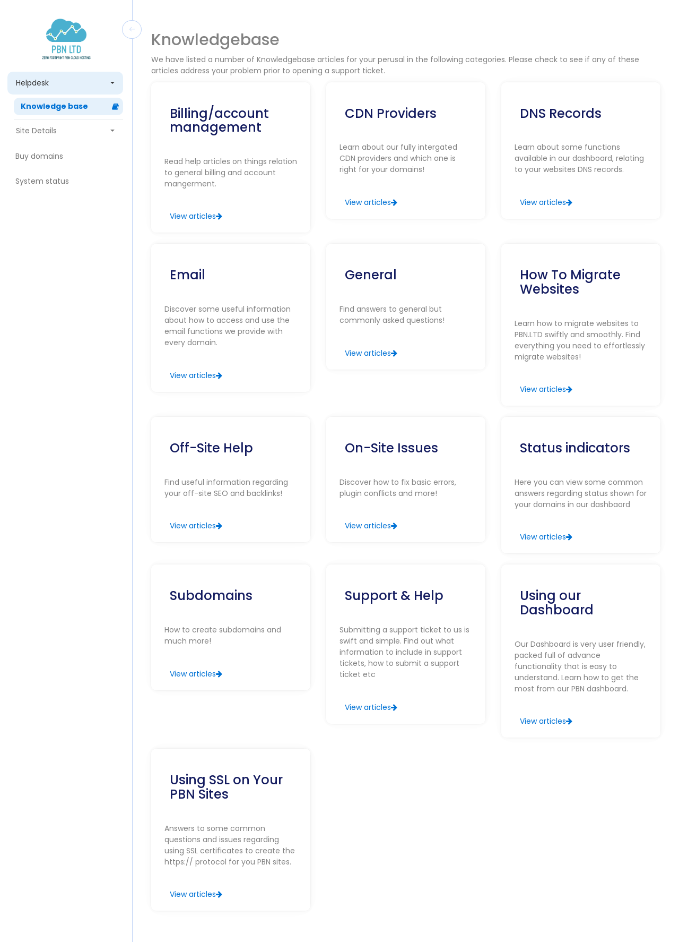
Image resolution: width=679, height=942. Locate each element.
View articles (196, 216)
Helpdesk (65, 83)
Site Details (65, 130)
